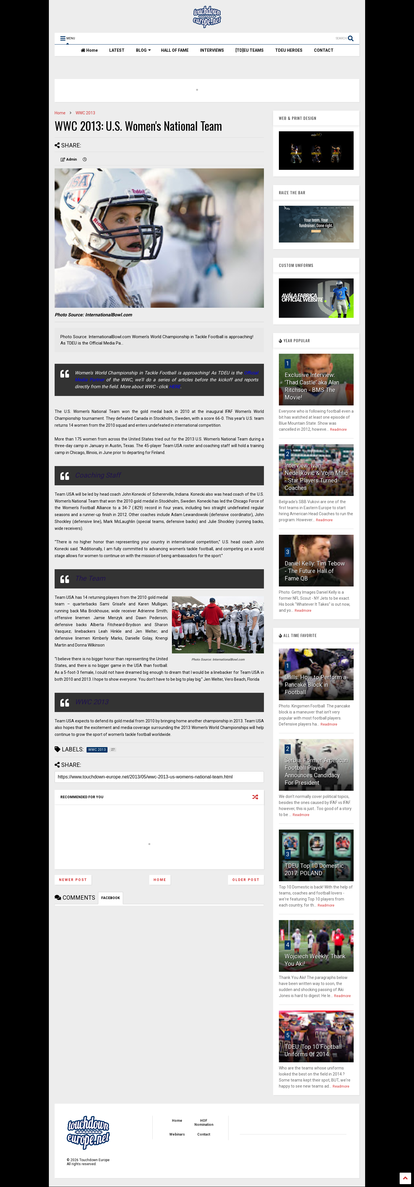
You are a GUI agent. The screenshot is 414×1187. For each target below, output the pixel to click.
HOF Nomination (203, 1123)
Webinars (177, 1134)
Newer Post (73, 880)
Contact (203, 1134)
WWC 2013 (85, 113)
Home (89, 50)
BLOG (143, 50)
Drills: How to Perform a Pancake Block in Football (315, 685)
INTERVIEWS (212, 50)
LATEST (116, 50)
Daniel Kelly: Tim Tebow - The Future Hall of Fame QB (315, 571)
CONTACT (324, 50)
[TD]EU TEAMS (249, 50)
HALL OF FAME (175, 50)
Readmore (338, 430)
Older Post (246, 880)
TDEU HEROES (288, 50)
